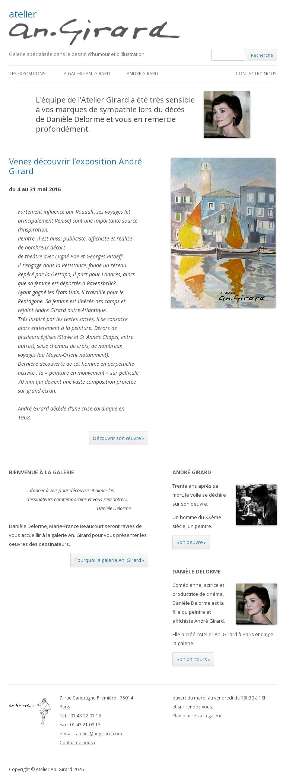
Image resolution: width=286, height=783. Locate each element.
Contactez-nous (256, 73)
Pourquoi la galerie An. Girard (109, 560)
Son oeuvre (191, 542)
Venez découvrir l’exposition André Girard (75, 165)
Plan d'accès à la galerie (197, 716)
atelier (98, 27)
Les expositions (27, 73)
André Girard (142, 73)
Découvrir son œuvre (118, 438)
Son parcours (193, 659)
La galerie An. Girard (85, 73)
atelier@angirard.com (99, 733)
